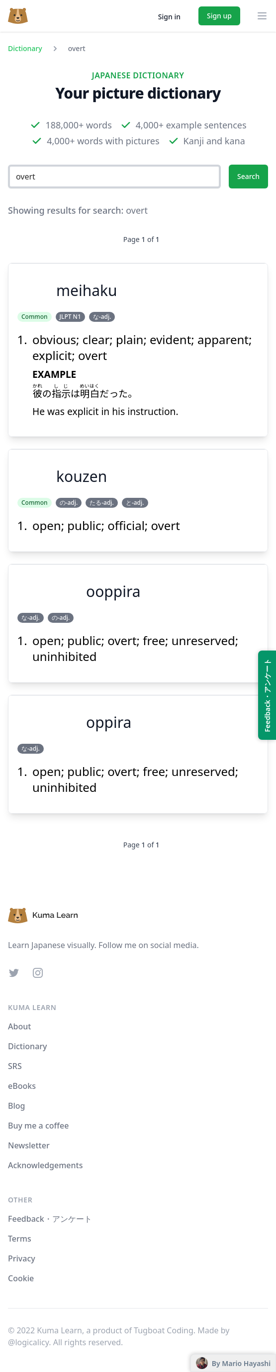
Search (248, 176)
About (19, 1026)
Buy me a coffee (38, 1125)
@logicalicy (28, 1342)
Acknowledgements (45, 1165)
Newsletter (29, 1145)
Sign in (169, 16)
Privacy (21, 1258)
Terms (19, 1238)
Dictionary (25, 48)
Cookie (21, 1278)
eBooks (22, 1085)
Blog (16, 1105)
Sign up (219, 15)
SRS (15, 1066)
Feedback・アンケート (50, 1218)
